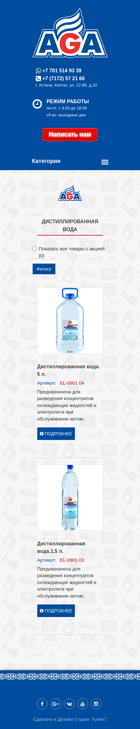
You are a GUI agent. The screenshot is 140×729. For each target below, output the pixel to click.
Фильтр (44, 268)
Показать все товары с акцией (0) (69, 252)
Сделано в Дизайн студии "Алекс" (70, 719)
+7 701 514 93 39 (61, 70)
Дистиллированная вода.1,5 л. (61, 547)
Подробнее (56, 433)
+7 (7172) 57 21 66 (63, 78)
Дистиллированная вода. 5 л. (68, 370)
